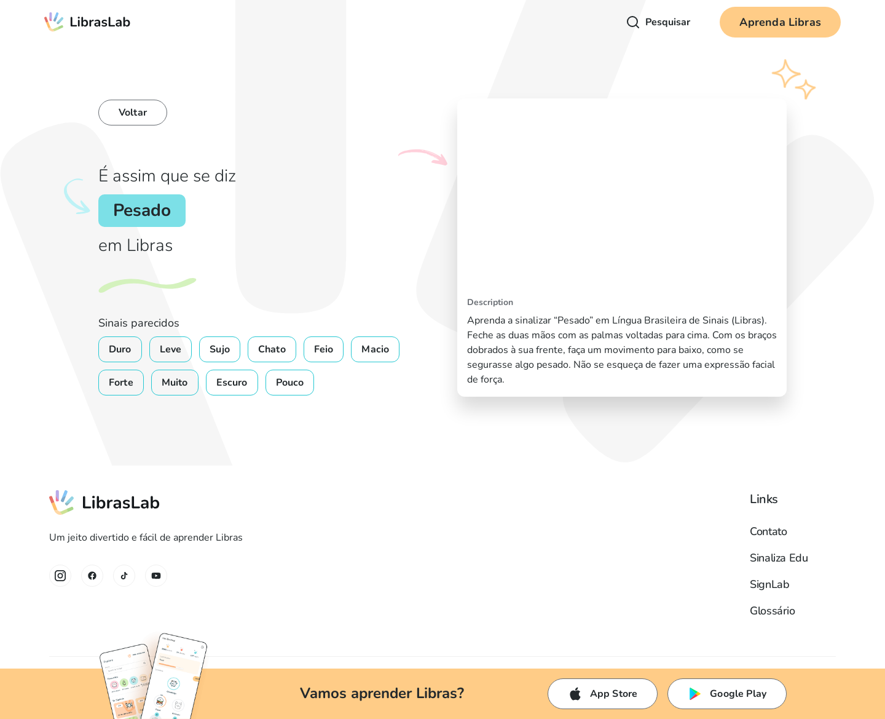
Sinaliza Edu (779, 557)
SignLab (769, 584)
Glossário (772, 610)
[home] (87, 22)
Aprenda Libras (780, 22)
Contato (768, 531)
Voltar (133, 112)
